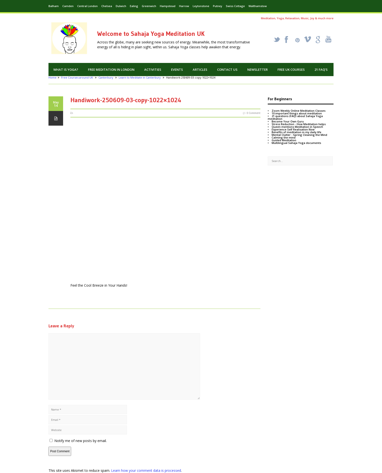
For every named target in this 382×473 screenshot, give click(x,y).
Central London (87, 6)
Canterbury (105, 77)
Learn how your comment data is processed (146, 470)
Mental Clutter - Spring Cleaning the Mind (299, 135)
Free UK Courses (291, 69)
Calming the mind (284, 137)
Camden (68, 6)
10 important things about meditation (297, 113)
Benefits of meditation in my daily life (296, 132)
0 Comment (253, 113)
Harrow (184, 6)
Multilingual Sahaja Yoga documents (296, 143)
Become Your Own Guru (288, 121)
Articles (200, 69)
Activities (152, 69)
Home (52, 77)
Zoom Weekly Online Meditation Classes (298, 110)
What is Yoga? (65, 69)
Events (177, 69)
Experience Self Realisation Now (293, 129)
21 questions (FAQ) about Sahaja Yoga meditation (295, 117)
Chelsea (106, 6)
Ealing (134, 6)
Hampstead (167, 6)
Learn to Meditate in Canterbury (140, 77)
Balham (53, 6)
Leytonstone (201, 6)
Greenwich (149, 6)
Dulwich (121, 6)
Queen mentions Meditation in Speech (297, 127)
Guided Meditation (284, 140)
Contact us (227, 69)
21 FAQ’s (321, 69)
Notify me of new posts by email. (80, 440)
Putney (217, 6)
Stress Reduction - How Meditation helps (299, 124)
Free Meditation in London (111, 69)
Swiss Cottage (235, 6)
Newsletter (257, 69)
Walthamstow (257, 6)
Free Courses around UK (77, 77)
